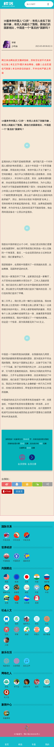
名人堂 (6, 697)
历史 (6, 624)
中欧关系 (26, 540)
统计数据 (46, 634)
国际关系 (6, 526)
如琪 (36, 687)
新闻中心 (6, 704)
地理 (16, 624)
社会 (47, 624)
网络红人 (6, 673)
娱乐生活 (6, 652)
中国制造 (6, 561)
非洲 (6, 603)
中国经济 (16, 561)
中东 (47, 592)
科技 (36, 624)
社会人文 (6, 610)
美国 (6, 582)
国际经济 (26, 561)
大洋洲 (26, 603)
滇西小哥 (26, 687)
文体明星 (16, 666)
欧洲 (16, 582)
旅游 (26, 634)
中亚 (36, 592)
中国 (16, 603)
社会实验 (46, 687)
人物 (6, 645)
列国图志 (6, 568)
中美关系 (6, 540)
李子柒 (16, 687)
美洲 (36, 603)
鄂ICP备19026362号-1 (32, 734)
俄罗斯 (46, 582)
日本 (26, 582)
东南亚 (16, 592)
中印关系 (16, 540)
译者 (14, 42)
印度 (36, 582)
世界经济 (6, 547)
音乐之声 (26, 666)
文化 (6, 634)
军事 (16, 634)
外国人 (36, 634)
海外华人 (26, 624)
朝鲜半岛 (6, 592)
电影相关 (6, 666)
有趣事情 (6, 718)
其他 (6, 687)
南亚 (26, 592)
